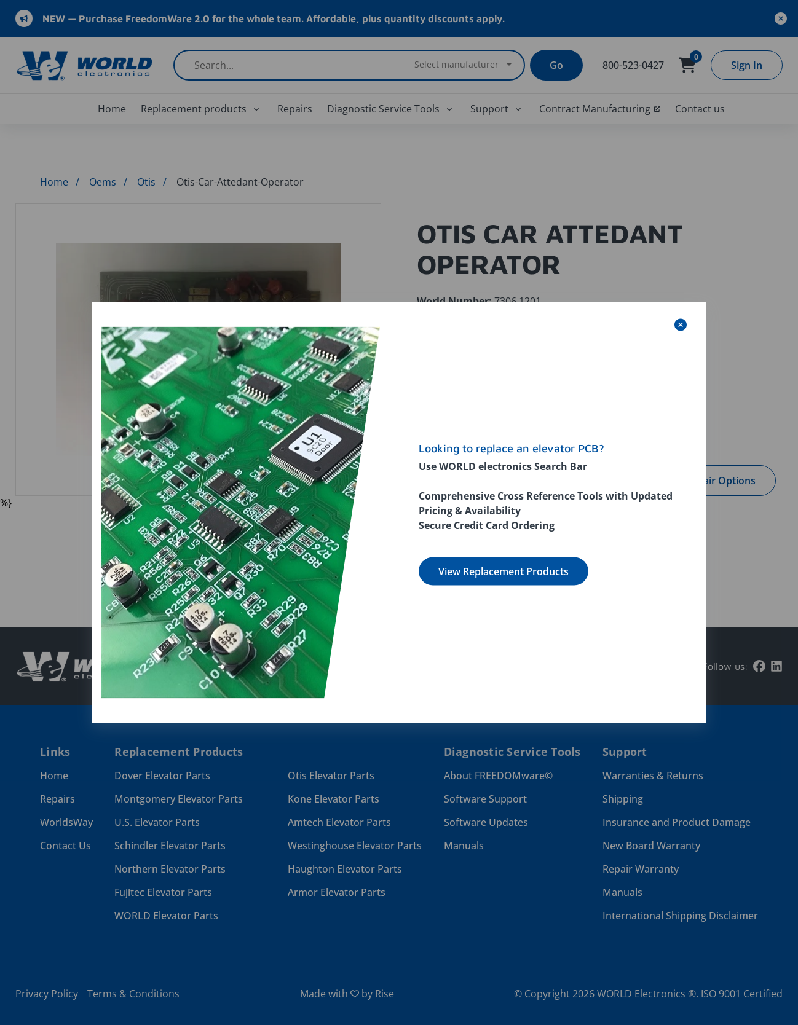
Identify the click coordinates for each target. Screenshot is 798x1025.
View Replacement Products (503, 571)
